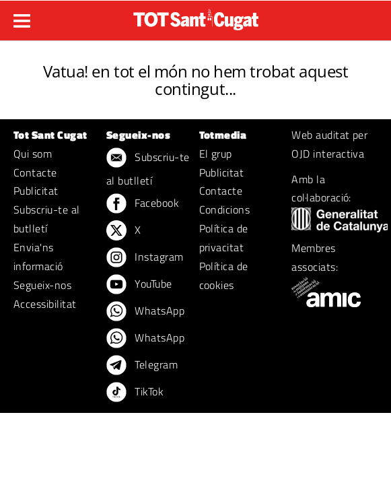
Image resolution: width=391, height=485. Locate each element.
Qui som (32, 154)
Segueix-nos (42, 285)
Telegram (142, 365)
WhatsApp (145, 311)
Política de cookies (223, 275)
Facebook (142, 204)
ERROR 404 (195, 54)
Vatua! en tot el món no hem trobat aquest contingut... (195, 80)
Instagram (145, 258)
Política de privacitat (223, 237)
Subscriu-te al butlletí (46, 218)
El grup (215, 154)
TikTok (135, 392)
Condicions (224, 209)
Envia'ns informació (38, 256)
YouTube (139, 284)
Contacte (35, 172)
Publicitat (36, 191)
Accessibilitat (45, 304)
